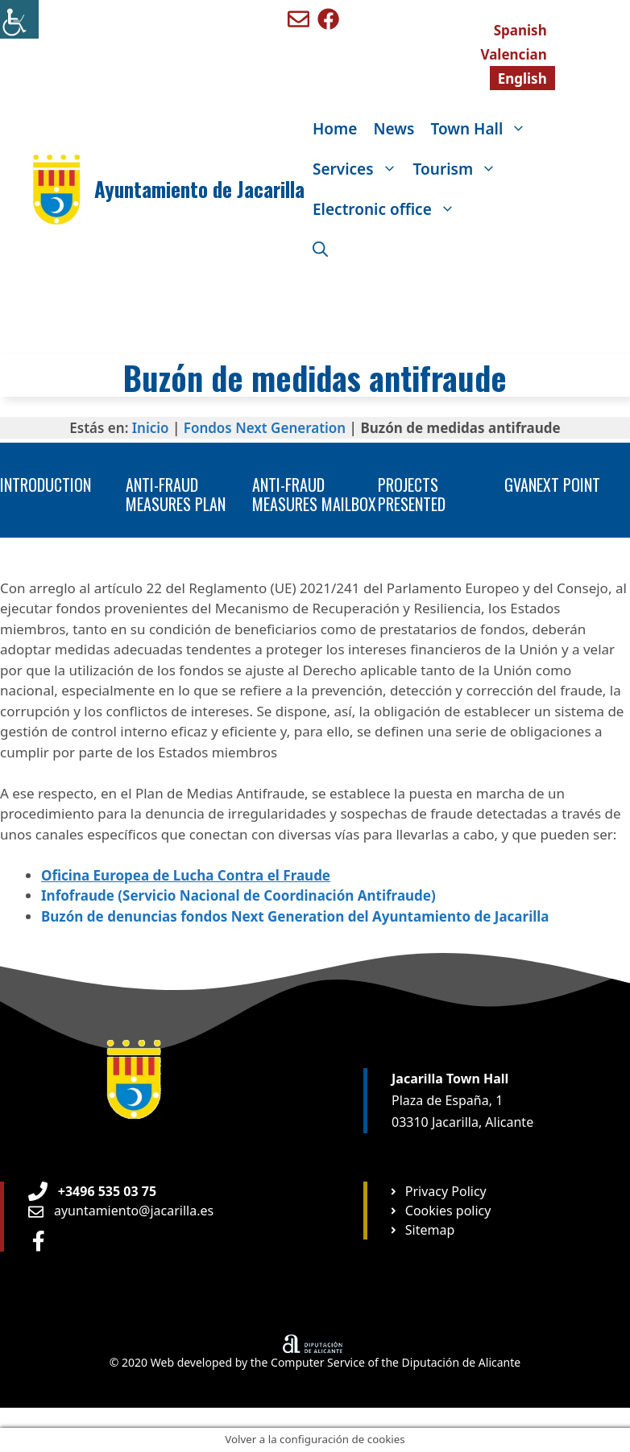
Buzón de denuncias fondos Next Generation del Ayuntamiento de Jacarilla (295, 916)
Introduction (45, 484)
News (393, 128)
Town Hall (482, 129)
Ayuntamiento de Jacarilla (199, 189)
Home (335, 128)
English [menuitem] (522, 78)
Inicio (150, 428)
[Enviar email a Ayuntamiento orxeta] (120, 1210)
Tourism (459, 169)
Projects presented (412, 494)
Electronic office (388, 209)
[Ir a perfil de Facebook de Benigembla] (328, 19)
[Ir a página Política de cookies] (439, 1210)
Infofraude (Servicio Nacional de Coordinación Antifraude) (238, 895)
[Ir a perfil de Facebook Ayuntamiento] (38, 1241)
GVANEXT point (552, 484)
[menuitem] (520, 30)
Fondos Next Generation (265, 428)
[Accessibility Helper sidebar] (19, 19)
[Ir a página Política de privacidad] (437, 1191)
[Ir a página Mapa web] (421, 1230)
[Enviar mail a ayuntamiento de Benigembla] (298, 19)
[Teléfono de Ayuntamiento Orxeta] (92, 1191)
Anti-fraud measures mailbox (314, 494)
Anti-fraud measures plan (176, 494)
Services (359, 169)
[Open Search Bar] (320, 249)
